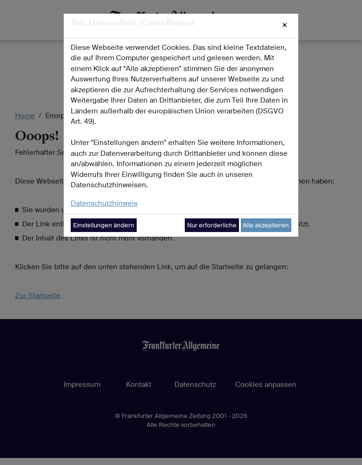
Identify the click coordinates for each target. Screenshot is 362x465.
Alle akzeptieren (266, 225)
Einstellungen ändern (103, 225)
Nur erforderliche (212, 225)
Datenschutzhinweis (104, 203)
